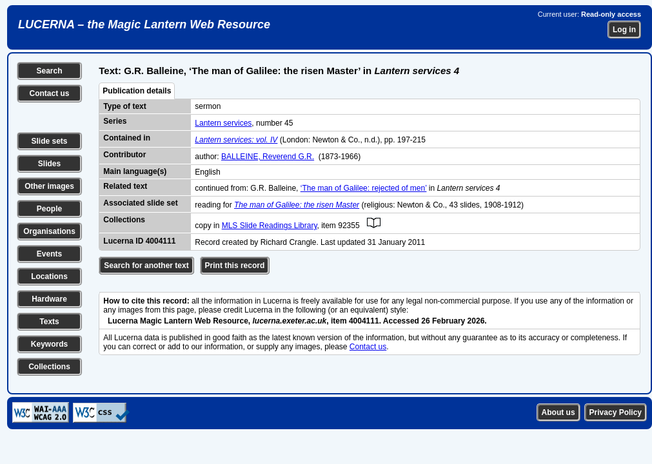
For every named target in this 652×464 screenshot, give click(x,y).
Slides (49, 163)
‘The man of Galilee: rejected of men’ (364, 188)
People (49, 208)
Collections (49, 366)
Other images (49, 186)
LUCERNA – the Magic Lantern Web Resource (144, 24)
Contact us (49, 93)
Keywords (49, 344)
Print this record (235, 265)
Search (49, 70)
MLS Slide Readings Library (269, 225)
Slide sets (49, 141)
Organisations (49, 231)
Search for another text (146, 265)
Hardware (49, 299)
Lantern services (223, 123)
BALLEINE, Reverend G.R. (267, 156)
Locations (49, 276)
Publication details (137, 90)
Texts (49, 321)
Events (49, 253)
